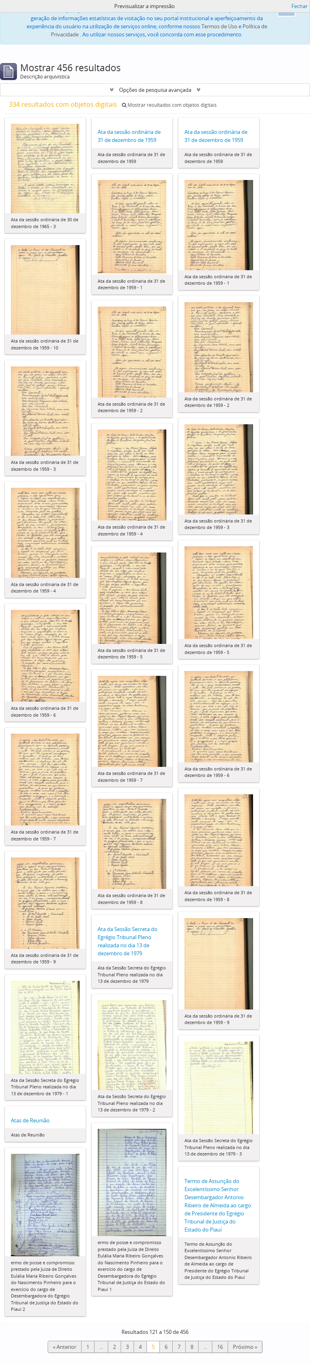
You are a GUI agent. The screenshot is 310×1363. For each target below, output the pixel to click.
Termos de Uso (219, 26)
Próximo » (245, 1346)
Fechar (299, 6)
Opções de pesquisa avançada (155, 89)
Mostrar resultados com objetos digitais (169, 105)
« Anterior (64, 1346)
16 (220, 1346)
